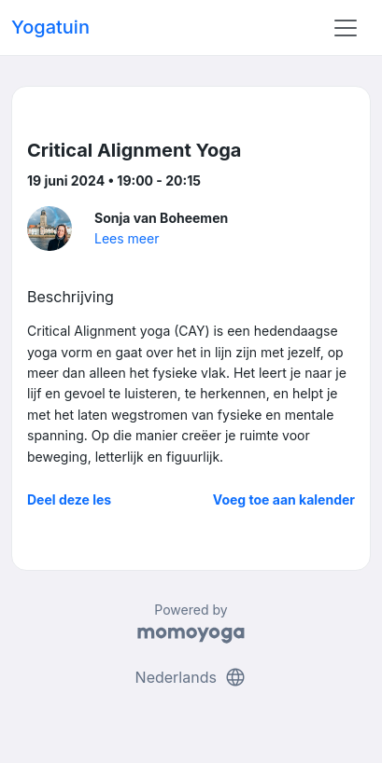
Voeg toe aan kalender (284, 499)
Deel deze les (69, 499)
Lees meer (126, 238)
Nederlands (191, 677)
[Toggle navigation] (345, 28)
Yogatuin (50, 27)
